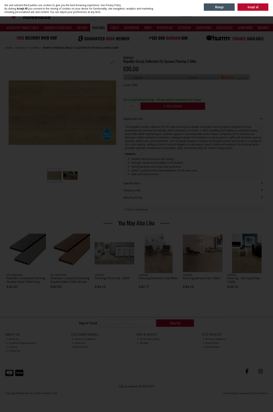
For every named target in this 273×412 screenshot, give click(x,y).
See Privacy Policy (111, 5)
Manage (219, 7)
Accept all (253, 7)
